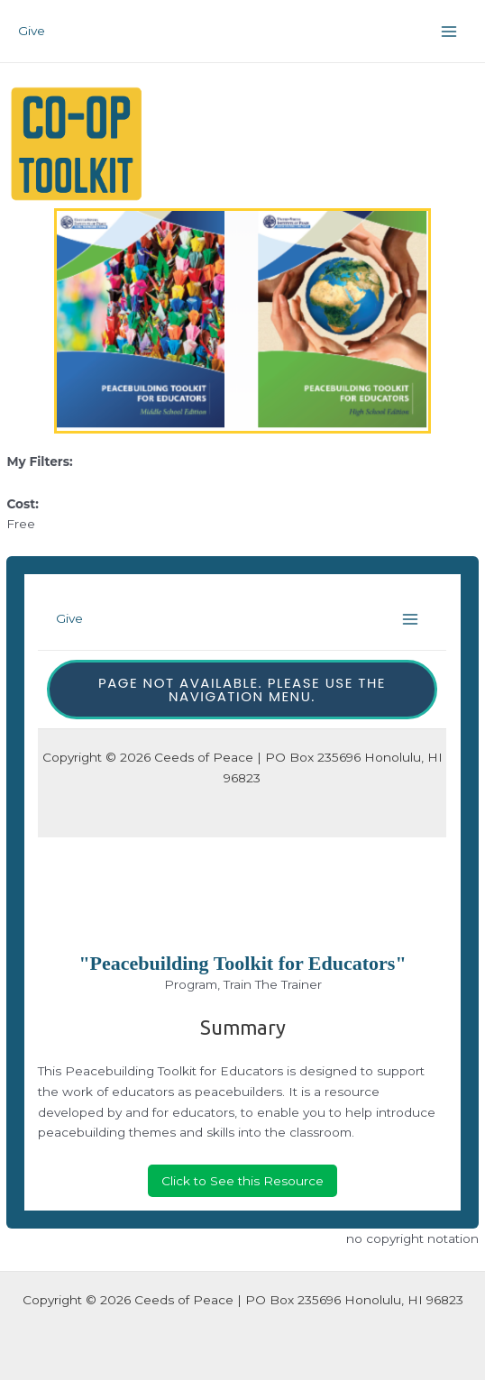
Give (31, 30)
